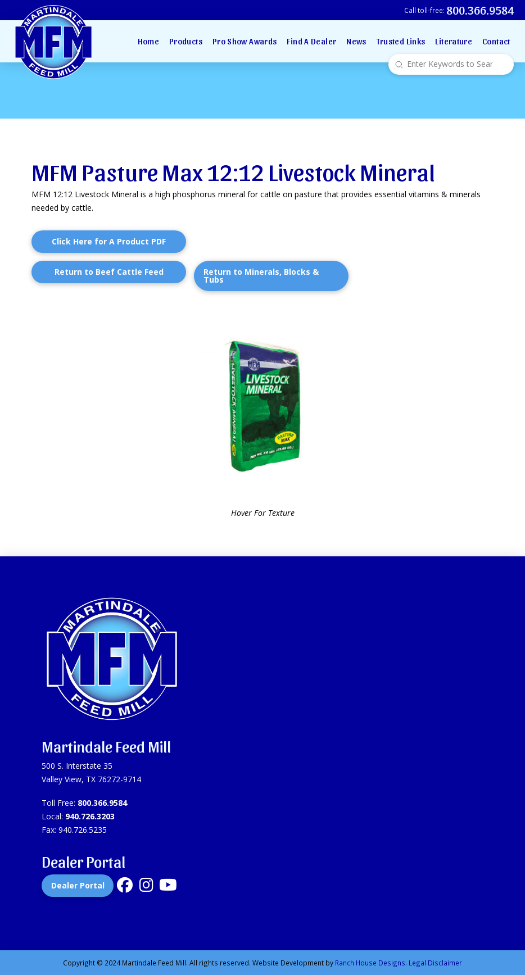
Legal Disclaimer (435, 962)
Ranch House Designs (370, 962)
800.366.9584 (102, 802)
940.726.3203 (90, 816)
